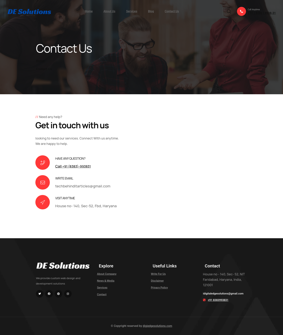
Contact (102, 294)
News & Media (105, 280)
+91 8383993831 (218, 300)
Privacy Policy (159, 287)
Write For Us (158, 274)
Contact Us (172, 11)
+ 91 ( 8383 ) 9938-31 (256, 11)
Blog (151, 11)
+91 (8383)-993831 (73, 166)
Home (89, 11)
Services (131, 11)
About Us (109, 11)
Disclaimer (157, 280)
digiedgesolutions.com (157, 326)
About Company (107, 274)
